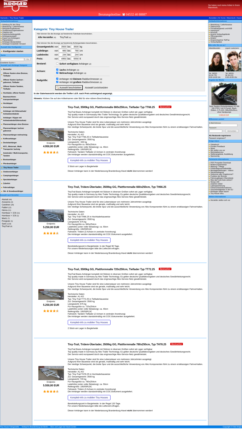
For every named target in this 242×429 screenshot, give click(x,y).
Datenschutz (215, 26)
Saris (6, 223)
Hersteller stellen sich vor (220, 200)
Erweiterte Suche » (7, 63)
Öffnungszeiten (216, 36)
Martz (6, 218)
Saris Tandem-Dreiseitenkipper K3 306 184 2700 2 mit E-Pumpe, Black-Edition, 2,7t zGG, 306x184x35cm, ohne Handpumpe (224, 109)
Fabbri (6, 207)
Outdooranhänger (10, 172)
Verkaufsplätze (216, 42)
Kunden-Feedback (218, 146)
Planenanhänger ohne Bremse (15, 124)
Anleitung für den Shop (11, 25)
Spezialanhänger (10, 179)
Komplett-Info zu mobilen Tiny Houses (89, 160)
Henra (6, 210)
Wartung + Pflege (217, 167)
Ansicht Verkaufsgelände (220, 34)
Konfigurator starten (13, 51)
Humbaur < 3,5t (11, 213)
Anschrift (213, 32)
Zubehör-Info (7, 32)
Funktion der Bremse (219, 176)
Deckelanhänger (10, 143)
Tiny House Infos (217, 193)
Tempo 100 (215, 182)
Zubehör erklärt (217, 184)
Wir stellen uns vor (218, 150)
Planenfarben (7, 40)
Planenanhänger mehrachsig (15, 135)
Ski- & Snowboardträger (13, 191)
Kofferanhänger (9, 139)
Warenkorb (231, 18)
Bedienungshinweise (219, 165)
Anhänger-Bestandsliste (11, 42)
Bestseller (7, 69)
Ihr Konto (221, 18)
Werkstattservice (217, 152)
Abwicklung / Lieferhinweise (13, 26)
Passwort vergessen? (217, 138)
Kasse (239, 18)
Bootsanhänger (9, 159)
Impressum (215, 30)
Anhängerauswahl (9, 36)
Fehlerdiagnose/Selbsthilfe (221, 168)
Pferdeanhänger (10, 163)
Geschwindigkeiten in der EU (222, 190)
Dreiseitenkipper (10, 107)
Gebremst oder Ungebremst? (222, 174)
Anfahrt (213, 38)
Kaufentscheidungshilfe (11, 34)
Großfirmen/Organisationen (13, 30)
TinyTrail (7, 226)
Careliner (8, 204)
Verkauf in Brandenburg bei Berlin (35, 427)
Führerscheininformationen (221, 188)
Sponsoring (215, 156)
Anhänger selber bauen (219, 191)
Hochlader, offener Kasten (14, 93)
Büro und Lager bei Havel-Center (63, 427)
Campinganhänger (11, 175)
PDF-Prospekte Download (221, 163)
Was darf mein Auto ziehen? (221, 180)
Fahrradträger (9, 187)
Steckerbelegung (217, 172)
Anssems (7, 202)
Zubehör (6, 183)
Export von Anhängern (11, 38)
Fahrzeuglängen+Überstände (222, 178)
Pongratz (7, 221)
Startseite (4, 18)
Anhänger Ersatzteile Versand (14, 44)
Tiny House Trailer (17, 18)
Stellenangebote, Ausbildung (222, 154)
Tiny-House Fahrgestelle (9, 427)
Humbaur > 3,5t (10, 215)
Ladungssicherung (218, 186)
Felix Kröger (237, 427)
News (213, 148)
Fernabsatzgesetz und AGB (221, 28)
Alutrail (7, 199)
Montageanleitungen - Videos (222, 170)
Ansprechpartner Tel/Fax (220, 40)
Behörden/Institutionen (11, 28)
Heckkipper (8, 103)
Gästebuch (215, 144)
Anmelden (213, 18)
